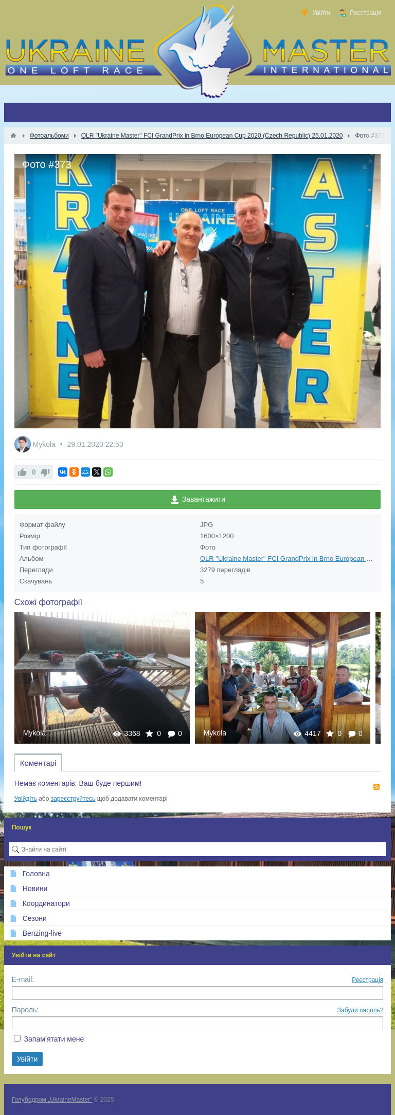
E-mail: (23, 979)
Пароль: (25, 1010)
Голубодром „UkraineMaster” (52, 1099)
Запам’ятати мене (54, 1039)
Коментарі (38, 763)
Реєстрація (367, 980)
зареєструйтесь (73, 798)
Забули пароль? (360, 1010)
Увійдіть (25, 798)
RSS (376, 787)
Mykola (45, 444)
